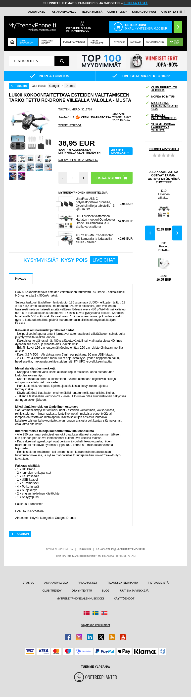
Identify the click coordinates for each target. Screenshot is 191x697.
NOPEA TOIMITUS (160, 96)
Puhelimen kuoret (47, 41)
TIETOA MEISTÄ (92, 11)
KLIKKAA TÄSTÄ (136, 3)
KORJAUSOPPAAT (144, 11)
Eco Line (174, 41)
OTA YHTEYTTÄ (171, 11)
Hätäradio (118, 42)
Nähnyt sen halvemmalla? (78, 160)
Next (177, 233)
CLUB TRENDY (52, 590)
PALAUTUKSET (37, 11)
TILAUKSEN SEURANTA (122, 582)
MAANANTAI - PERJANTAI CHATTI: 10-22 (161, 105)
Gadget (60, 518)
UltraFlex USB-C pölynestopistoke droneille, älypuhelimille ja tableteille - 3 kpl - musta (95, 204)
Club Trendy (117, 11)
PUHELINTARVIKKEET (74, 42)
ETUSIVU (28, 582)
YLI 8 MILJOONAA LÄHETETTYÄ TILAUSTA (160, 127)
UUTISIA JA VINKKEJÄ (134, 590)
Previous (150, 233)
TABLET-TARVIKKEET (97, 41)
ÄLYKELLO (135, 42)
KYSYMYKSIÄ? (71, 260)
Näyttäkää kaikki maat (95, 625)
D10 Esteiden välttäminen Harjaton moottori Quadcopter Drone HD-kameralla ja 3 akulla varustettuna (95, 221)
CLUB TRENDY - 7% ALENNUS (161, 89)
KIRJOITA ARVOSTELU (164, 149)
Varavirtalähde (155, 42)
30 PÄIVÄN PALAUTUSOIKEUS (160, 117)
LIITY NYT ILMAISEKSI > (120, 151)
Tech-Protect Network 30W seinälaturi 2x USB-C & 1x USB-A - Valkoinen (164, 246)
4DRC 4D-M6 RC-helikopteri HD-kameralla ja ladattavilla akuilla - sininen (94, 238)
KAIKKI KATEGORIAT (26, 41)
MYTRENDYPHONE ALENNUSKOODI (80, 598)
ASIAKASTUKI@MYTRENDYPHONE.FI (120, 549)
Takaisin (21, 86)
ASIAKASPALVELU (64, 11)
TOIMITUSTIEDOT (70, 125)
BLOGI (106, 590)
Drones (71, 518)
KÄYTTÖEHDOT (124, 598)
